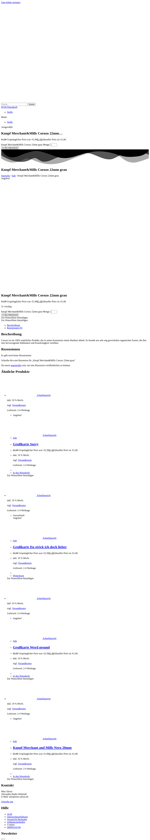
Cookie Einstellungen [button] (12, 758)
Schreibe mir (7, 693)
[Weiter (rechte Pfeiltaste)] (5, 838)
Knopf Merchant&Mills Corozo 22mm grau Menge (25, 144)
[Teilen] (8, 835)
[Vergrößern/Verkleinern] (2, 835)
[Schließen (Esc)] (11, 835)
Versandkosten (19, 297)
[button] (75, 117)
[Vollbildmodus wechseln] (5, 835)
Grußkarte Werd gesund (31, 539)
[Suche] (32, 104)
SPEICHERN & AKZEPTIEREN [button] (17, 819)
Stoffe (10, 112)
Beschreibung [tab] (13, 217)
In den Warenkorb (10, 148)
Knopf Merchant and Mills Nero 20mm (42, 639)
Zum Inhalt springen (10, 2)
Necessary (9, 798)
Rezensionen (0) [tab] (14, 220)
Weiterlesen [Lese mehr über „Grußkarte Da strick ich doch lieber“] (18, 467)
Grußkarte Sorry (26, 336)
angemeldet (16, 257)
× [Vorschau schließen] (1, 822)
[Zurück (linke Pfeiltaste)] (2, 838)
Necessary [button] (6, 795)
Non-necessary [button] (8, 808)
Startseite (5, 175)
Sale (14, 175)
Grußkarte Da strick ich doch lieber (40, 439)
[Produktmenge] (53, 144)
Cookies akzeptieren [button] (33, 758)
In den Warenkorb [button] (21, 364)
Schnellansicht (43, 287)
